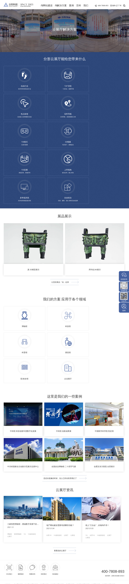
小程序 (15, 534)
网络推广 (58, 525)
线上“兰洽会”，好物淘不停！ (100, 446)
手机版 (6, 534)
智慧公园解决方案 (29, 525)
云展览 (74, 456)
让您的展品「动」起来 (58, 228)
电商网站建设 (10, 527)
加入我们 (68, 525)
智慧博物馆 (17, 456)
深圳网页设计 (41, 508)
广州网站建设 (95, 506)
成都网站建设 (69, 506)
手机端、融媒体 (10, 532)
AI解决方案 (27, 517)
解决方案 (61, 5)
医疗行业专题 (46, 533)
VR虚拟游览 (32, 456)
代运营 (6, 540)
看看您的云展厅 (57, 472)
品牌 (6, 524)
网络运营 (8, 538)
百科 (78, 5)
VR (25, 456)
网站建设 (47, 5)
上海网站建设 (44, 506)
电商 (6, 529)
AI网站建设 (10, 517)
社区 (16, 524)
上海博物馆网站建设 (57, 506)
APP (10, 534)
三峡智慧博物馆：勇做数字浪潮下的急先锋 (24, 446)
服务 (114, 5)
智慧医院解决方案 (29, 529)
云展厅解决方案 (28, 540)
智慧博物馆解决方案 (29, 522)
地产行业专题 (46, 537)
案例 (71, 5)
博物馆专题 (45, 522)
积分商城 (14, 529)
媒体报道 (68, 522)
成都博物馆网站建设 (82, 506)
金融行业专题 (46, 529)
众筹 (9, 529)
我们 (85, 5)
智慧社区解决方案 (29, 537)
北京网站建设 (18, 506)
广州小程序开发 (19, 508)
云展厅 (9, 458)
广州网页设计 (30, 508)
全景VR (50, 456)
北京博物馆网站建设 (31, 506)
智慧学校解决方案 (29, 533)
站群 (9, 524)
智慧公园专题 (46, 525)
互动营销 (12, 540)
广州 (119, 5)
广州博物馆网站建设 (108, 506)
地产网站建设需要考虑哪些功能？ (62, 446)
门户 (13, 524)
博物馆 (9, 456)
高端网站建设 (51, 508)
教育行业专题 (46, 540)
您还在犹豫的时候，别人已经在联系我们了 (57, 399)
